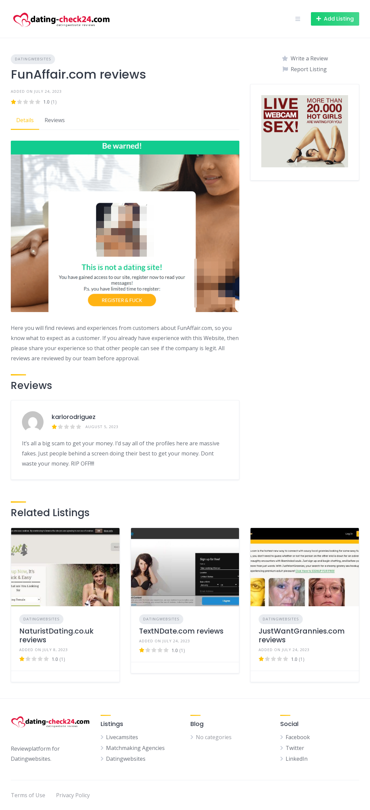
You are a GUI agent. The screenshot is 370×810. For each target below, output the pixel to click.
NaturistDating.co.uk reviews (56, 635)
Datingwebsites (33, 58)
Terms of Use (28, 795)
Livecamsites (122, 737)
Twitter (295, 748)
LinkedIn (297, 758)
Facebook (298, 737)
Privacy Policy (73, 795)
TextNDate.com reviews (181, 631)
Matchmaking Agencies (135, 748)
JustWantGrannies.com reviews (302, 635)
